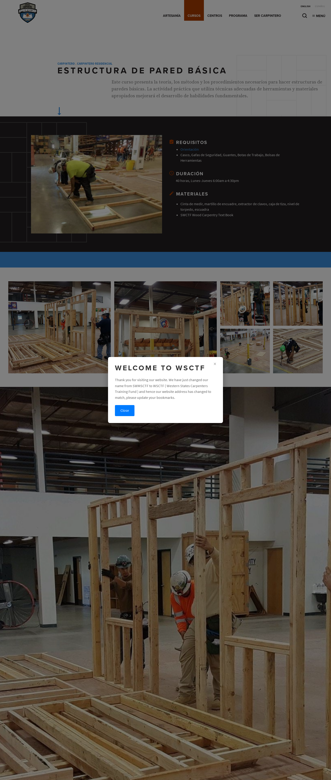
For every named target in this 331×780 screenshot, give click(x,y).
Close (124, 410)
